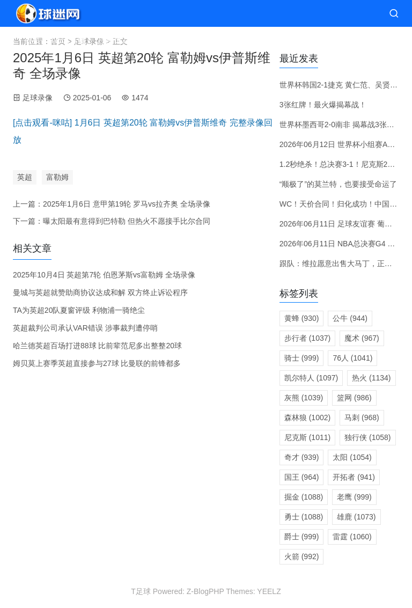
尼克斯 (307, 437)
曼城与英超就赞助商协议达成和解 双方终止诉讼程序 (100, 292)
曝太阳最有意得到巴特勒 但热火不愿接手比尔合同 (126, 221)
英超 (24, 177)
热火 (371, 377)
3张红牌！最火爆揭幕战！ (322, 104)
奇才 (301, 457)
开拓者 (354, 477)
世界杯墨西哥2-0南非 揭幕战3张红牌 (340, 124)
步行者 (307, 338)
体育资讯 (331, 40)
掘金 (303, 497)
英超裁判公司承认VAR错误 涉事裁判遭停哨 (85, 328)
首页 (32, 40)
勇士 (303, 516)
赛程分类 (159, 40)
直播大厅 (114, 40)
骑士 (301, 358)
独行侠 (367, 437)
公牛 (350, 318)
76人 (352, 358)
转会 (240, 40)
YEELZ (269, 591)
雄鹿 (356, 516)
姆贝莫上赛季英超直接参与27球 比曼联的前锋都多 (97, 363)
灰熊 (303, 397)
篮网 (354, 397)
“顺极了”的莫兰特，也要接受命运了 (338, 184)
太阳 (352, 457)
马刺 (361, 417)
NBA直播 (69, 40)
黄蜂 (301, 318)
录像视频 (277, 40)
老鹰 (354, 497)
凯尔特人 (311, 377)
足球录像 (38, 97)
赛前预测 (204, 40)
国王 (301, 477)
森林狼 (307, 417)
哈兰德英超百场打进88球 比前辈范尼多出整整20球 (97, 345)
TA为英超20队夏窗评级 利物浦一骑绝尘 (79, 310)
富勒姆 (57, 177)
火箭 (301, 556)
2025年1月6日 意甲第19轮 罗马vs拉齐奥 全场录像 (126, 204)
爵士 (301, 536)
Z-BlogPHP (205, 591)
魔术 (361, 338)
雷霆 (352, 536)
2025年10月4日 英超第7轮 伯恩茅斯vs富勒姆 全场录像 (104, 274)
